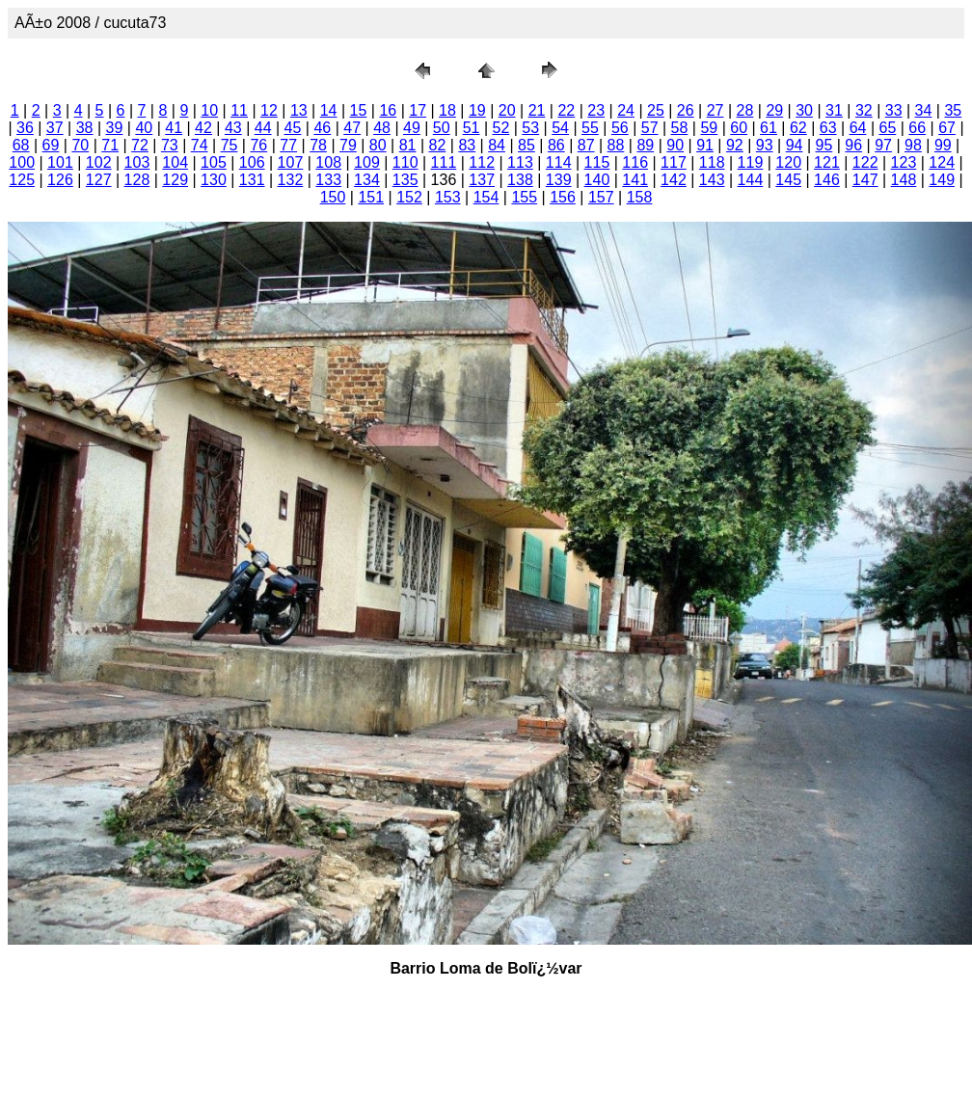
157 (601, 197)
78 (318, 145)
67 (947, 128)
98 (913, 145)
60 (738, 128)
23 (596, 110)
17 (417, 110)
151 (371, 197)
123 (904, 162)
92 (734, 145)
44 (263, 128)
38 (85, 128)
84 (496, 145)
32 (864, 110)
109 (367, 162)
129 (175, 180)
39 (114, 128)
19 (477, 110)
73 (169, 145)
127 (99, 180)
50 (441, 128)
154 (486, 197)
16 (387, 110)
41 (173, 128)
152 (409, 197)
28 (745, 110)
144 (751, 180)
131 (252, 180)
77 (288, 145)
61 (768, 128)
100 (22, 162)
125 (22, 180)
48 (382, 128)
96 (853, 145)
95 (824, 145)
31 (834, 110)
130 (214, 180)
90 (675, 145)
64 (858, 128)
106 (252, 162)
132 (291, 180)
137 (482, 180)
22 (566, 110)
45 (293, 128)
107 (291, 162)
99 (943, 145)
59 (708, 128)
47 (352, 128)
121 (827, 162)
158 (640, 197)
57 (650, 128)
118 (712, 162)
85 (526, 145)
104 (175, 162)
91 (705, 145)
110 (405, 162)
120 (788, 162)
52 (501, 128)
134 (367, 180)
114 (559, 162)
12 (269, 110)
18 (447, 110)
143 (712, 180)
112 (482, 162)
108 (328, 162)
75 (229, 145)
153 (448, 197)
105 (214, 162)
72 (139, 145)
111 (444, 162)
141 (635, 180)
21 (537, 110)
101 (60, 162)
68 (21, 145)
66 (917, 128)
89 (645, 145)
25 (655, 110)
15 (358, 110)
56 (620, 128)
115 (597, 162)
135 (405, 180)
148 (904, 180)
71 (110, 145)
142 (674, 180)
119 (751, 162)
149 (942, 180)
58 (679, 128)
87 (586, 145)
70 (80, 145)
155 (524, 197)
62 (798, 128)
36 (25, 128)
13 (299, 110)
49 (411, 128)
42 (203, 128)
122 (865, 162)
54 (560, 128)
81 (408, 145)
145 (788, 180)
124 (942, 162)
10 (209, 110)
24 (625, 110)
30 (804, 110)
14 (329, 110)
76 (258, 145)
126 (60, 180)
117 (674, 162)
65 (887, 128)
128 (137, 180)
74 (199, 145)
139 (559, 180)
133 (328, 180)
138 (520, 180)
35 (952, 110)
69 (51, 145)
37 (55, 128)
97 (883, 145)
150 (333, 197)
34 (923, 110)
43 (233, 128)
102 (99, 162)
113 (520, 162)
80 (378, 145)
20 (507, 110)
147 (865, 180)
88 (616, 145)
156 (563, 197)
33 (894, 110)
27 (715, 110)
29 (774, 110)
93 (764, 145)
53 (530, 128)
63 (828, 128)
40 (143, 128)
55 (590, 128)
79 (348, 145)
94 (794, 145)
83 (466, 145)
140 (597, 180)
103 (137, 162)
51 (471, 128)
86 (556, 145)
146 (827, 180)
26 (685, 110)
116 (635, 162)
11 (239, 110)
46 (322, 128)
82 (437, 145)
